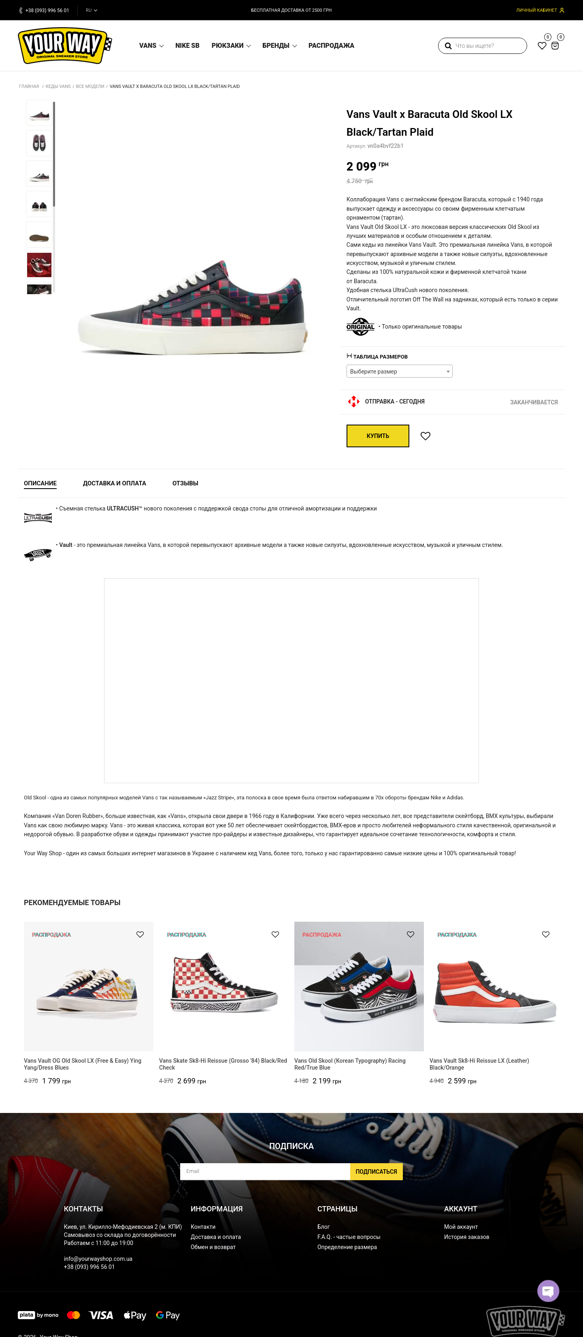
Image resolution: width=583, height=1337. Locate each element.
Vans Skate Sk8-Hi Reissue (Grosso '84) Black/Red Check (223, 1068)
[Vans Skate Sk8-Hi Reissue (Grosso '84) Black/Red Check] (224, 986)
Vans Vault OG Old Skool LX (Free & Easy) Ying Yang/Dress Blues (82, 1068)
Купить (379, 436)
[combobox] (400, 371)
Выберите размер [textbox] (373, 371)
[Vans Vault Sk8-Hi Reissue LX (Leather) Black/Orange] (494, 986)
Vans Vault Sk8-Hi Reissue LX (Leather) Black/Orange (479, 1068)
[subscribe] (291, 1175)
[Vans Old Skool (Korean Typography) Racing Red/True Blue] (359, 986)
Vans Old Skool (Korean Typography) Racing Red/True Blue (350, 1068)
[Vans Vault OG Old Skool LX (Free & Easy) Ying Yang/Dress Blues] (88, 986)
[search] (482, 46)
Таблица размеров (379, 356)
